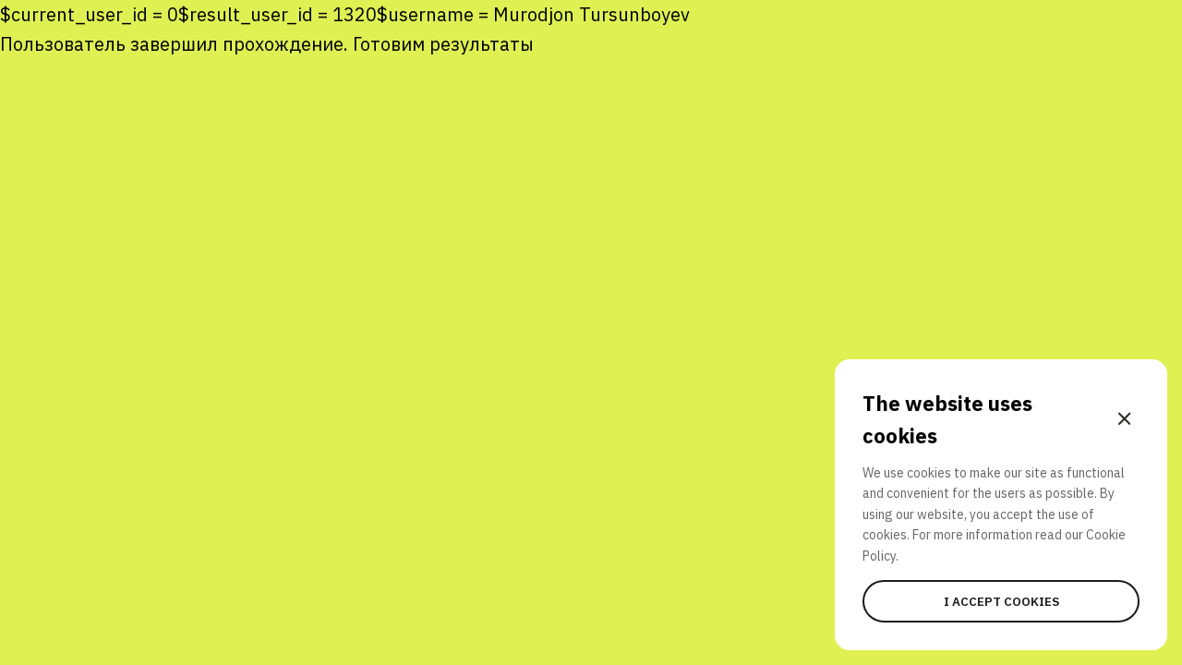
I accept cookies (1001, 601)
